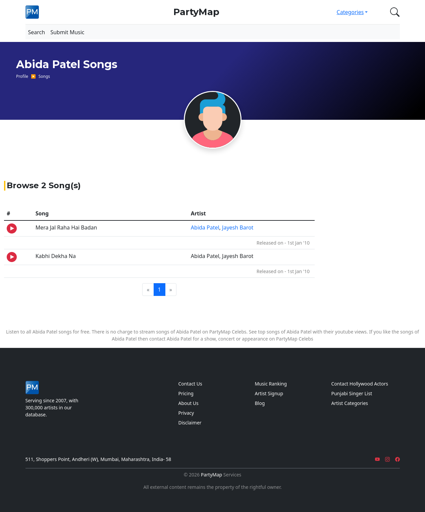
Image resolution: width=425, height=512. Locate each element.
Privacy (186, 413)
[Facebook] (397, 459)
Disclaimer (190, 422)
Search (36, 32)
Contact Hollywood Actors (359, 383)
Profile (22, 76)
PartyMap (196, 11)
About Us (188, 403)
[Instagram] (387, 459)
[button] (393, 12)
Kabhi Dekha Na (56, 256)
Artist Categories (349, 403)
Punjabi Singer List (351, 393)
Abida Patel (205, 227)
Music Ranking (271, 383)
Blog (260, 403)
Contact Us (190, 383)
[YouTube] (377, 459)
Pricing (186, 393)
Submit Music (67, 32)
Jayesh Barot (237, 227)
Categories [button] (350, 12)
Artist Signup (269, 393)
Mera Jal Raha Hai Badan (66, 227)
